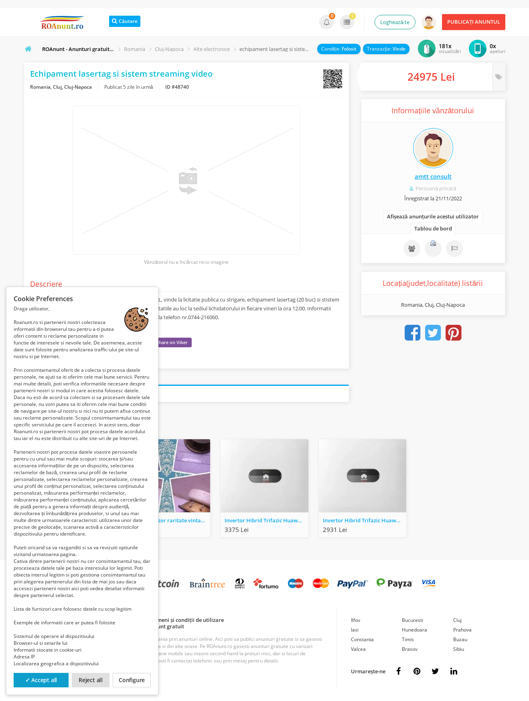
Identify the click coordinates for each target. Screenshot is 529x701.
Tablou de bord (433, 228)
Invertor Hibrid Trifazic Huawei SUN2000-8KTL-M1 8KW (364, 520)
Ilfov (355, 620)
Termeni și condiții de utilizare (186, 620)
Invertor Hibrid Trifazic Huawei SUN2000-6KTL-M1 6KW (266, 520)
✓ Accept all (41, 680)
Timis (408, 639)
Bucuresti (412, 620)
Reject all (91, 680)
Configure (132, 680)
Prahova (462, 629)
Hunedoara (414, 629)
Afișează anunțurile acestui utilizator (433, 216)
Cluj (457, 620)
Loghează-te (394, 22)
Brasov (410, 649)
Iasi (355, 629)
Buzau (460, 639)
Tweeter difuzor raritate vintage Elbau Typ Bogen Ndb (168, 520)
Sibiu (458, 649)
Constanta (362, 639)
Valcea (358, 649)
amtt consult (433, 176)
